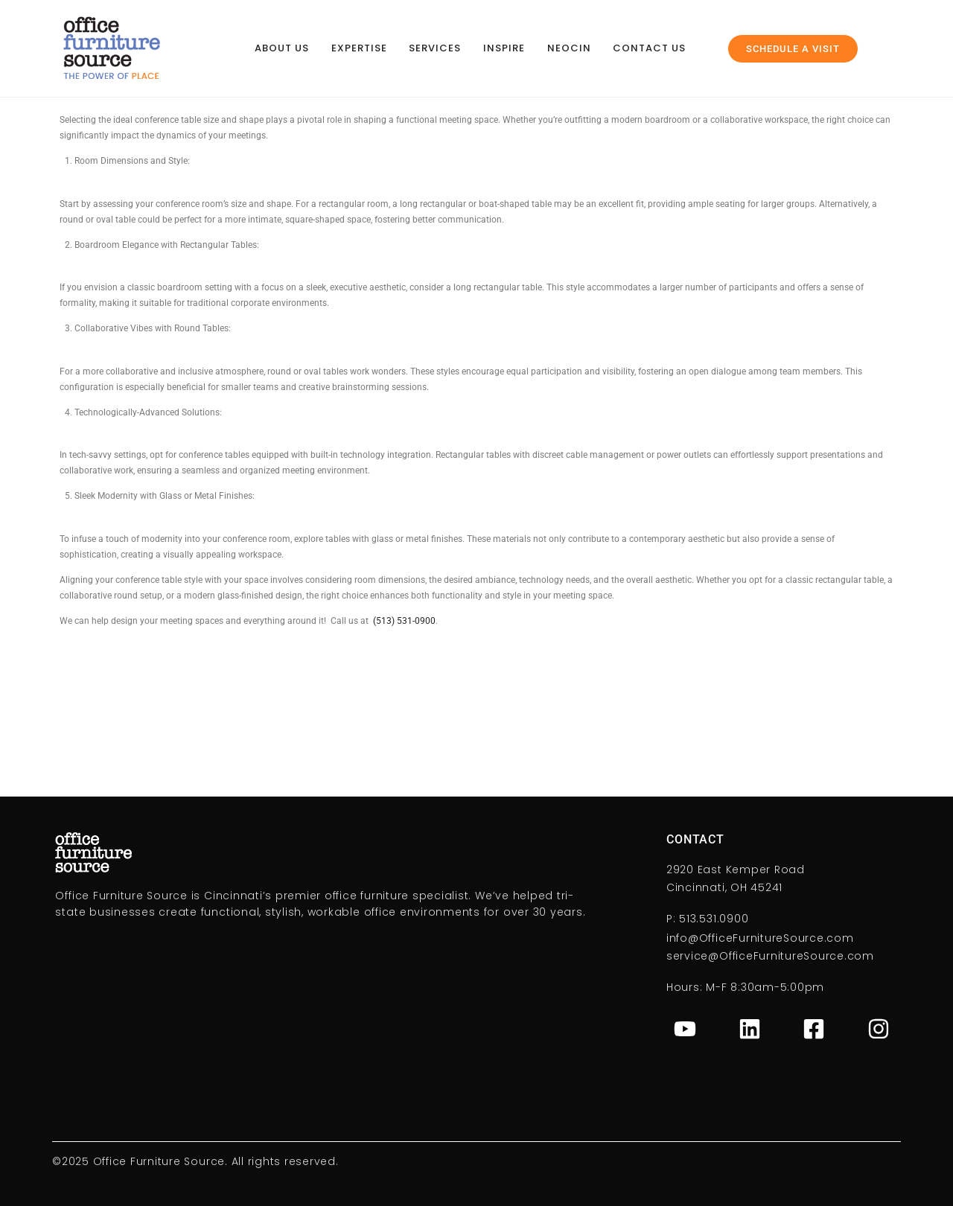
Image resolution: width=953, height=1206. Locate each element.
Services (435, 48)
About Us (282, 48)
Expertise (359, 48)
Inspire (504, 48)
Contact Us (649, 48)
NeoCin (569, 48)
